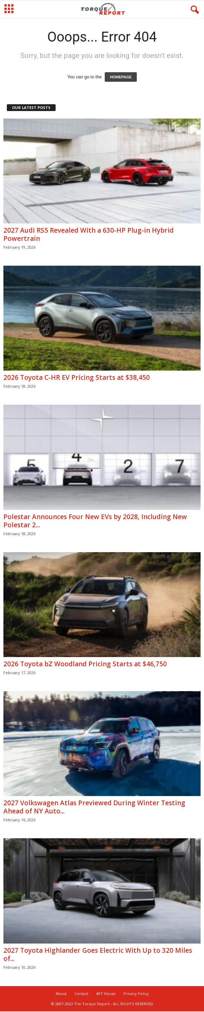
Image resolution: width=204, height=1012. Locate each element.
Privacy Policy (136, 993)
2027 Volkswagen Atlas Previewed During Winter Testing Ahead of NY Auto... (94, 806)
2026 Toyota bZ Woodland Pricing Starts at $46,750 (85, 663)
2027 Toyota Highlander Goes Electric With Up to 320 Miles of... (97, 954)
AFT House (106, 993)
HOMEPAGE (120, 77)
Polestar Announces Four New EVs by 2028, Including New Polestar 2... (95, 520)
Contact (81, 993)
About (61, 993)
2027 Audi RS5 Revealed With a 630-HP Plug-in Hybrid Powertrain (88, 234)
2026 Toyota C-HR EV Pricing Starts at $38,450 (76, 377)
